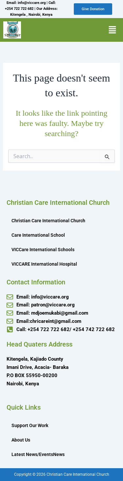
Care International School (38, 235)
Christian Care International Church (48, 220)
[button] (112, 30)
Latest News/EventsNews (38, 454)
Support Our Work (29, 425)
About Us (20, 440)
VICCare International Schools (42, 249)
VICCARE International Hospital (44, 264)
